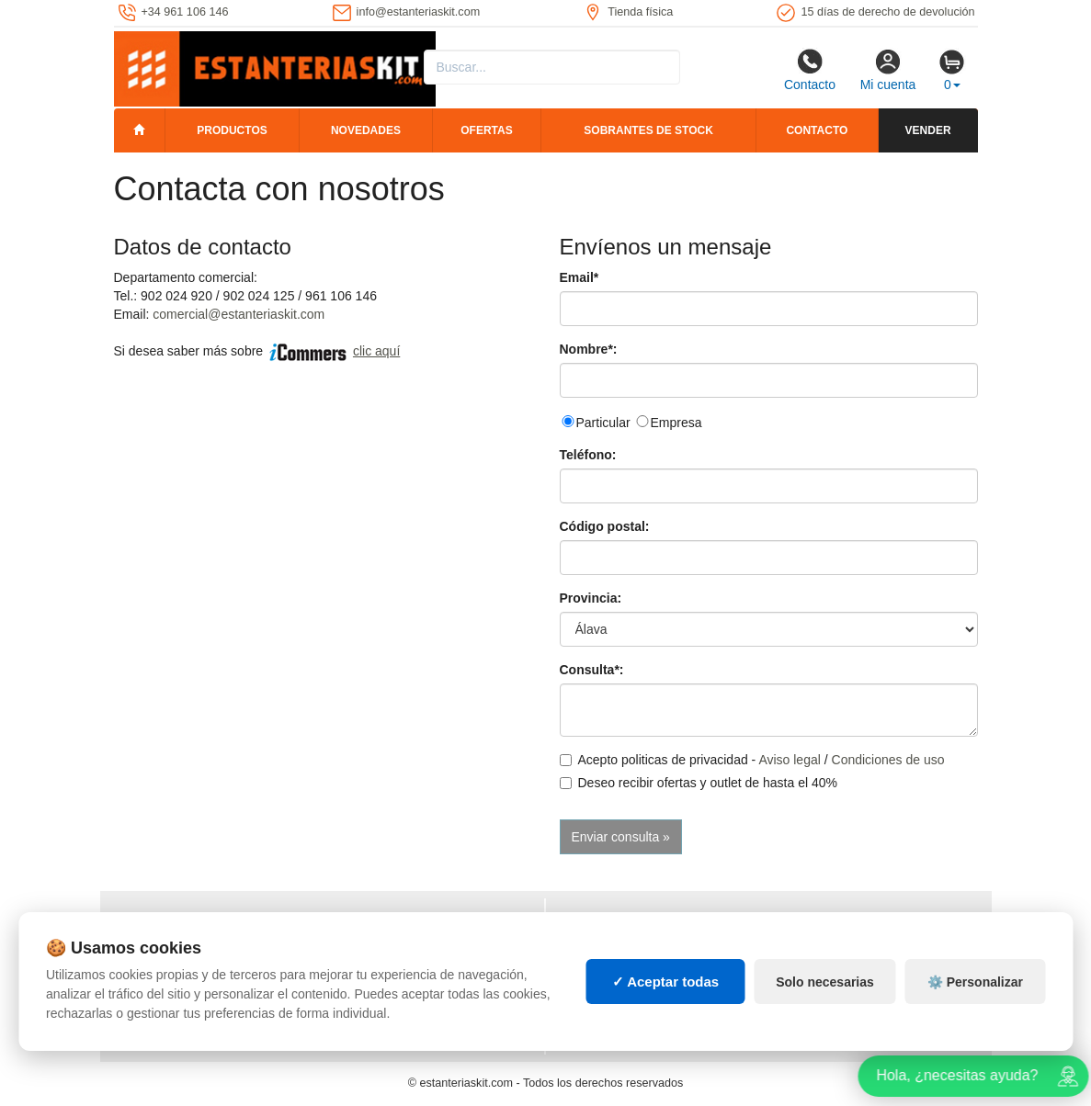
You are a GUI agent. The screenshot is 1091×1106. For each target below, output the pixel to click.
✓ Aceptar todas (666, 993)
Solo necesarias (825, 994)
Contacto (809, 70)
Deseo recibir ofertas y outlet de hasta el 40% (699, 782)
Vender (928, 130)
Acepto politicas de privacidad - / (752, 759)
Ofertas (486, 130)
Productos (232, 130)
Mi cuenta (888, 70)
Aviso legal (789, 759)
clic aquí (376, 351)
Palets (799, 922)
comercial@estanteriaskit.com (238, 314)
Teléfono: (588, 454)
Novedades (366, 130)
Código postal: (605, 526)
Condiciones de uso (888, 759)
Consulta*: (592, 669)
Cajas (578, 922)
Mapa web (369, 922)
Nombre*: (589, 349)
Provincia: (591, 598)
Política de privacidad (190, 922)
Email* (579, 277)
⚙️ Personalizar (975, 994)
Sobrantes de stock (648, 130)
